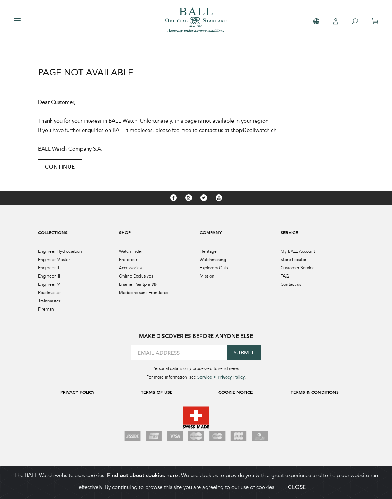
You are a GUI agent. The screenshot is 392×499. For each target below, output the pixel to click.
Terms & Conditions (315, 392)
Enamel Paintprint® (138, 284)
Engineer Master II (55, 259)
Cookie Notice (235, 392)
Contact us (291, 284)
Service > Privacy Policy (221, 377)
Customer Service (298, 268)
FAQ (285, 276)
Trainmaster (49, 301)
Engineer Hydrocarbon (60, 251)
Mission (207, 276)
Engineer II (48, 268)
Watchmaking (213, 259)
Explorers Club (214, 268)
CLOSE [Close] (297, 487)
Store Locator (293, 259)
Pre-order (128, 259)
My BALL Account (298, 251)
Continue (60, 166)
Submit (244, 352)
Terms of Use (156, 392)
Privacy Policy (77, 392)
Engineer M (49, 284)
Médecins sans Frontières (143, 293)
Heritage (208, 251)
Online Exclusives (136, 276)
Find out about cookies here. (143, 475)
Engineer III (49, 276)
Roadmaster (49, 293)
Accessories (130, 268)
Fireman (46, 309)
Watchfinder (131, 251)
